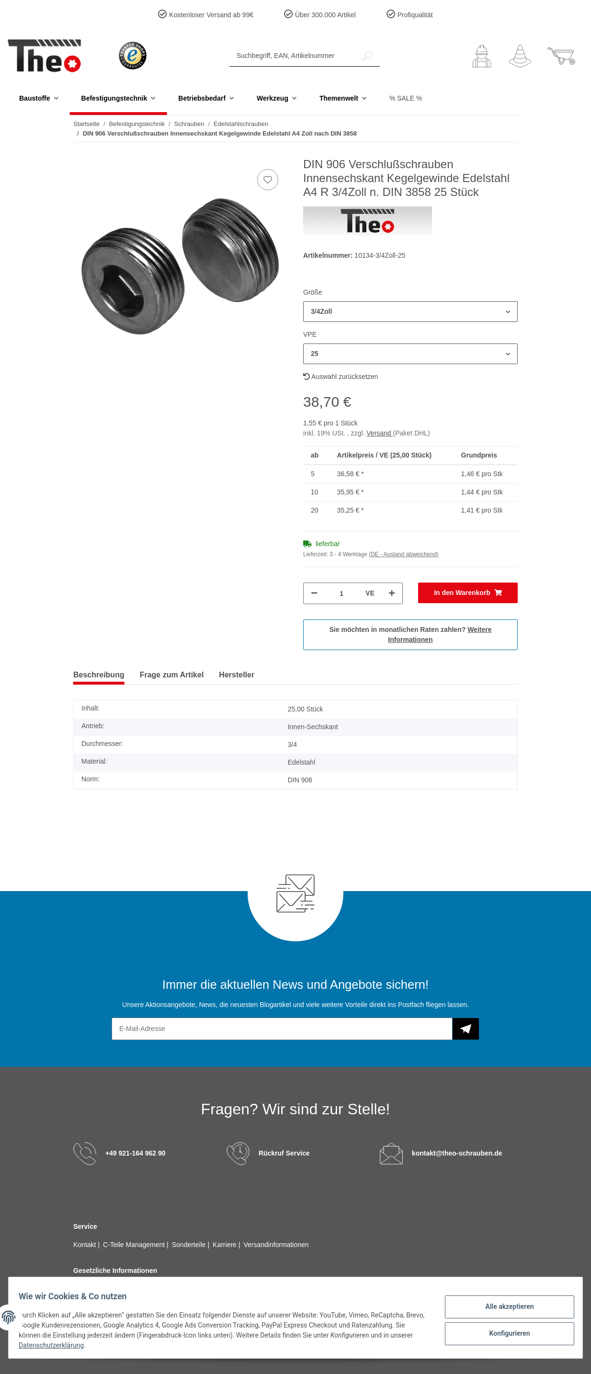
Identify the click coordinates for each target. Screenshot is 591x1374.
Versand (379, 433)
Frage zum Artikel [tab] (172, 675)
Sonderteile (190, 1244)
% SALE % (405, 98)
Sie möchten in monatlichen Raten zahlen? (411, 634)
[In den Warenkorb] (468, 593)
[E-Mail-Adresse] (282, 1029)
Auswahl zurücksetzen (340, 376)
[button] (482, 56)
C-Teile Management (135, 1244)
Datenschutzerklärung (80, 1345)
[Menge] (341, 593)
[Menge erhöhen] (391, 593)
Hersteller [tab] (236, 675)
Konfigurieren (504, 1332)
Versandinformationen (275, 1244)
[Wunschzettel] (520, 56)
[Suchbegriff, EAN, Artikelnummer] (292, 56)
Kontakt (85, 1244)
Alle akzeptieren (504, 1307)
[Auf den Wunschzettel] (267, 179)
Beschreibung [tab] (99, 675)
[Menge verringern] (314, 593)
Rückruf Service (284, 1153)
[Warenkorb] (561, 56)
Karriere (226, 1244)
